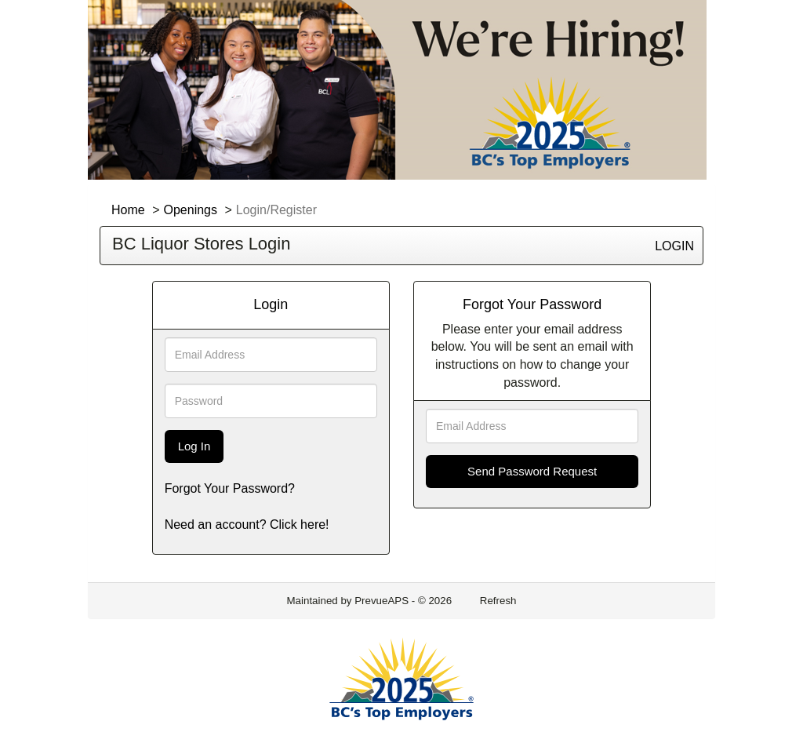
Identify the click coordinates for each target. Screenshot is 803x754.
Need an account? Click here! (247, 524)
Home (128, 210)
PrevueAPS (381, 600)
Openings (190, 210)
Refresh (498, 600)
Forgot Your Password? (230, 488)
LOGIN (674, 246)
